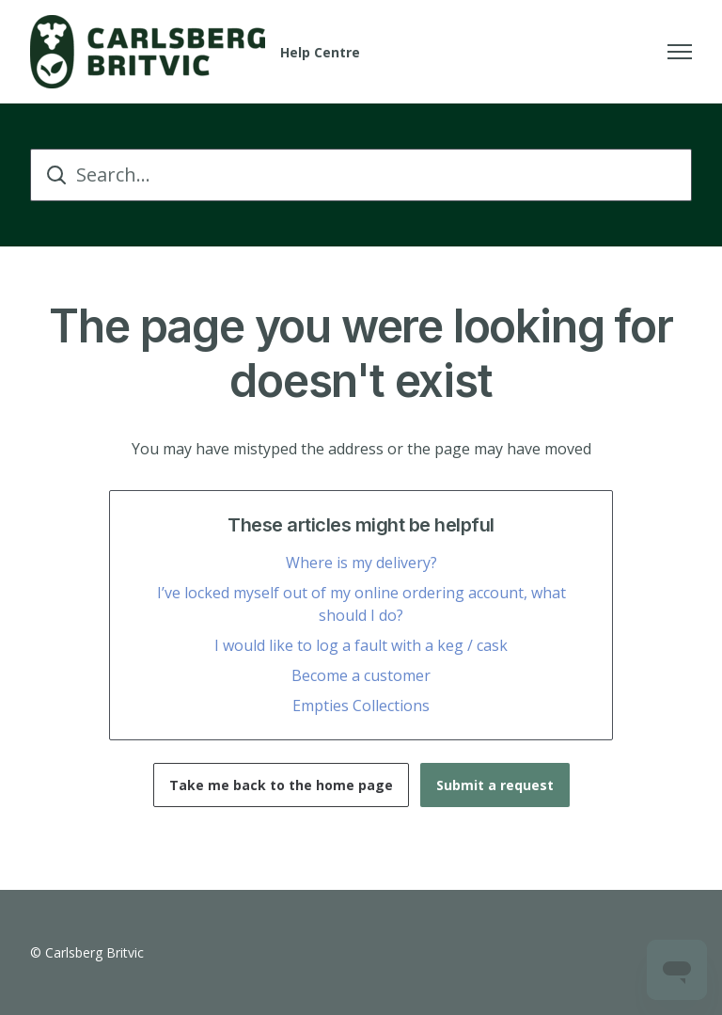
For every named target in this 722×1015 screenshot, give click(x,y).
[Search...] (361, 175)
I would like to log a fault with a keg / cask (361, 645)
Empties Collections (361, 705)
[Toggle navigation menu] (679, 52)
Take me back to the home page (281, 785)
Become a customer (361, 675)
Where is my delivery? (361, 562)
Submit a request (495, 785)
